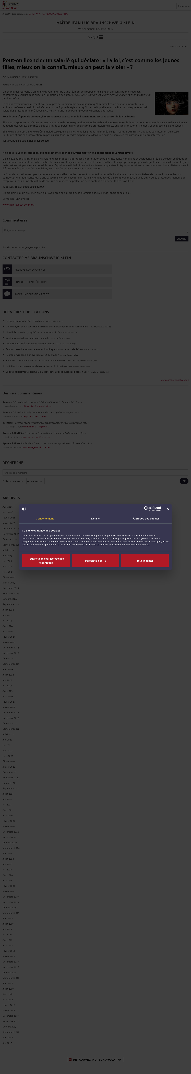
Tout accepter (145, 560)
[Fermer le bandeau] (168, 508)
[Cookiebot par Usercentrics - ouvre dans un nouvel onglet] (146, 508)
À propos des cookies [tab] (146, 518)
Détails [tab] (95, 518)
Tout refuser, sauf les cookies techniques (46, 560)
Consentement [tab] (45, 518)
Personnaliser (95, 560)
